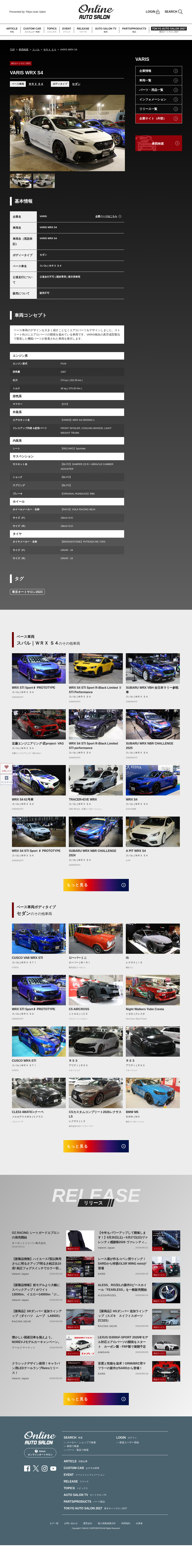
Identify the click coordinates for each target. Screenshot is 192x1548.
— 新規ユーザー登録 (127, 1445)
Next (118, 133)
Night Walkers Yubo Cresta (145, 1010)
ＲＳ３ (73, 1061)
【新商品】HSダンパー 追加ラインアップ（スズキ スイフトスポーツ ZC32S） (123, 1317)
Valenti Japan (106, 1249)
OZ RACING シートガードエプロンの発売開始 (35, 1237)
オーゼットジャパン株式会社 (29, 1245)
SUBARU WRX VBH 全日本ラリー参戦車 (152, 690)
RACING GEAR (21, 1323)
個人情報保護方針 (107, 1526)
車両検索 (23, 49)
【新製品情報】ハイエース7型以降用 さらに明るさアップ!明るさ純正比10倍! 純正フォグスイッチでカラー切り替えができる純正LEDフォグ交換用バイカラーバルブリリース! (37, 1265)
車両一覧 (145, 80)
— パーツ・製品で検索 (76, 1453)
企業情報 (145, 70)
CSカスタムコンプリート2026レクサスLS (95, 1115)
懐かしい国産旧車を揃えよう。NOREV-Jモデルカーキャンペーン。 (36, 1341)
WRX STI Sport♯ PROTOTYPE (33, 687)
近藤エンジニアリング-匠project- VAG (38, 743)
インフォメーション (152, 99)
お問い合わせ (71, 1526)
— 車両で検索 (71, 1449)
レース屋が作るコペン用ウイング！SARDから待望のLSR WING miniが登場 (122, 1265)
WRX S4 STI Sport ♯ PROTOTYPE (36, 850)
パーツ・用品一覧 (151, 89)
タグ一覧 (54, 1526)
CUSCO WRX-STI (24, 1061)
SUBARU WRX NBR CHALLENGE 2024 (92, 853)
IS (127, 958)
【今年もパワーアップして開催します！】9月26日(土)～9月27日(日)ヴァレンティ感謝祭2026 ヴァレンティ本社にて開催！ (123, 1239)
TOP (12, 49)
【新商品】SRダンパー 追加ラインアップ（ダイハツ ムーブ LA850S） (37, 1315)
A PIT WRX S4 (136, 850)
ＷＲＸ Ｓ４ (49, 49)
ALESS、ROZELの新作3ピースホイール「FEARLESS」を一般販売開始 (122, 1289)
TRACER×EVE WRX (83, 799)
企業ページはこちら (106, 216)
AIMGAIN (104, 1354)
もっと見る (79, 885)
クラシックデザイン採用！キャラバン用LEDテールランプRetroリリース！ (36, 1370)
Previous (16, 133)
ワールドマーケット (24, 1349)
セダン (76, 84)
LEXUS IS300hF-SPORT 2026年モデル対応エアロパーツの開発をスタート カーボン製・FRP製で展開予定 (123, 1344)
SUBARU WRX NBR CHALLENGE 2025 (149, 746)
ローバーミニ (78, 958)
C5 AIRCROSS (79, 1010)
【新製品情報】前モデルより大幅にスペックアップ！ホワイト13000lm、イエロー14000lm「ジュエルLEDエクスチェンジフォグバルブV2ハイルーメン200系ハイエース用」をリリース (36, 1292)
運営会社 (87, 1526)
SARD (101, 1275)
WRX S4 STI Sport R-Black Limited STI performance (93, 746)
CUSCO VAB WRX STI (27, 958)
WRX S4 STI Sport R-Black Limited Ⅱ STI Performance (95, 690)
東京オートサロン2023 (27, 591)
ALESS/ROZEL (107, 1297)
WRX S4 (131, 799)
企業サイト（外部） (152, 118)
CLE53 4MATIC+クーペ (28, 1113)
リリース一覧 (148, 109)
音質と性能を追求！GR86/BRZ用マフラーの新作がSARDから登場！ (122, 1368)
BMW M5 (132, 1113)
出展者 (139, 1526)
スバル (36, 49)
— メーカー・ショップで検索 (80, 1445)
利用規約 (125, 1526)
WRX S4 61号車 (23, 799)
